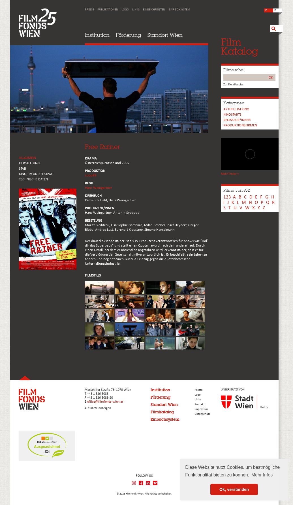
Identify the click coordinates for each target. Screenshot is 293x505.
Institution (97, 35)
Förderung (128, 35)
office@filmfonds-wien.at (105, 401)
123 (227, 197)
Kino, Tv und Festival (36, 174)
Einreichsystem (179, 9)
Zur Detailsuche (233, 84)
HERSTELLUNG (29, 163)
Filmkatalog (162, 412)
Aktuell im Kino (236, 109)
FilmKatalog (239, 46)
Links (136, 9)
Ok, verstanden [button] (234, 489)
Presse (89, 9)
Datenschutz (202, 414)
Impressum (201, 409)
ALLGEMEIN (27, 158)
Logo (125, 9)
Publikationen (107, 9)
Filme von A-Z (236, 190)
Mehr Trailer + (230, 174)
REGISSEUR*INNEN (237, 120)
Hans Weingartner (98, 188)
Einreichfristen (154, 9)
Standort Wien (165, 35)
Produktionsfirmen (240, 125)
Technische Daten (33, 179)
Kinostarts (232, 114)
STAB (22, 169)
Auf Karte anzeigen (98, 408)
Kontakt (199, 404)
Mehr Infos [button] (262, 474)
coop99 (91, 175)
